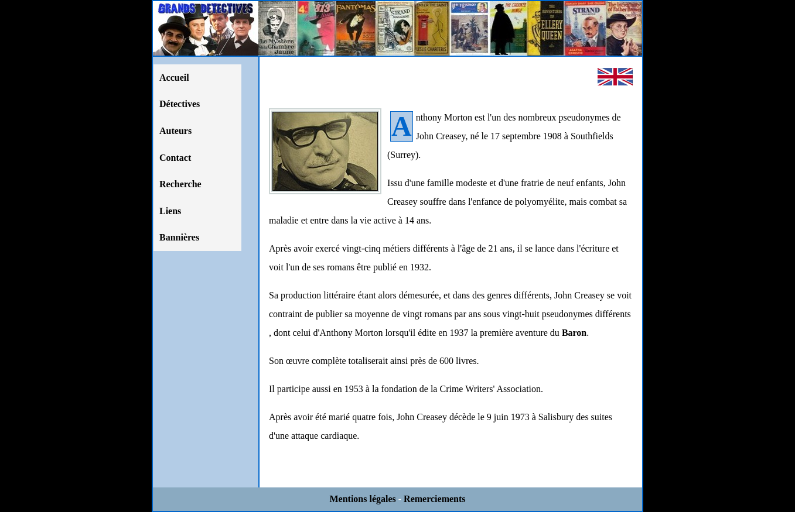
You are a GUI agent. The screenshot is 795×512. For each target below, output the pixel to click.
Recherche (180, 184)
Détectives (179, 104)
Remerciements (434, 499)
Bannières (179, 237)
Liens (170, 211)
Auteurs (175, 131)
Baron (574, 333)
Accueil (174, 78)
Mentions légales (362, 499)
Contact (175, 158)
